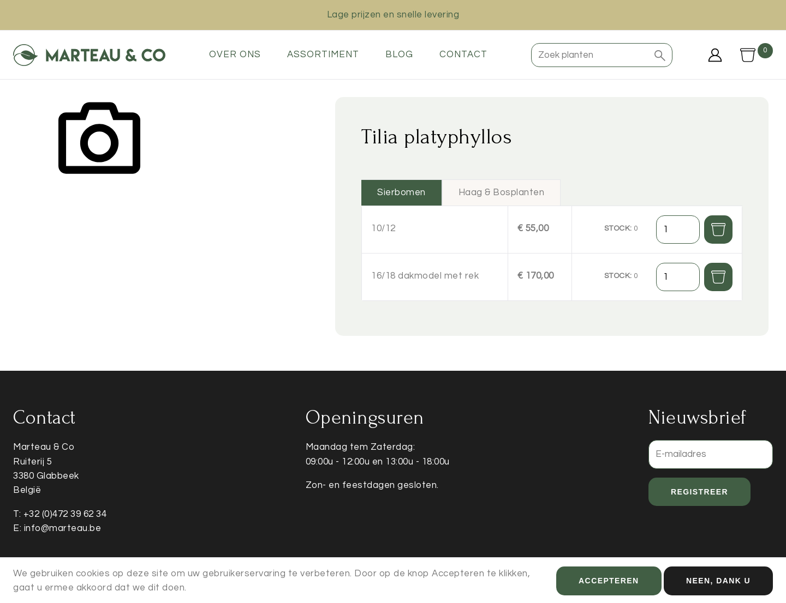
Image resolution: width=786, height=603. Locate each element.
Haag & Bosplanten (501, 192)
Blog (399, 54)
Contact (463, 54)
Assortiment (323, 54)
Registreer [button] (699, 491)
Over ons (235, 54)
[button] (659, 55)
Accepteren (609, 583)
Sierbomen (401, 192)
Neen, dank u (718, 583)
